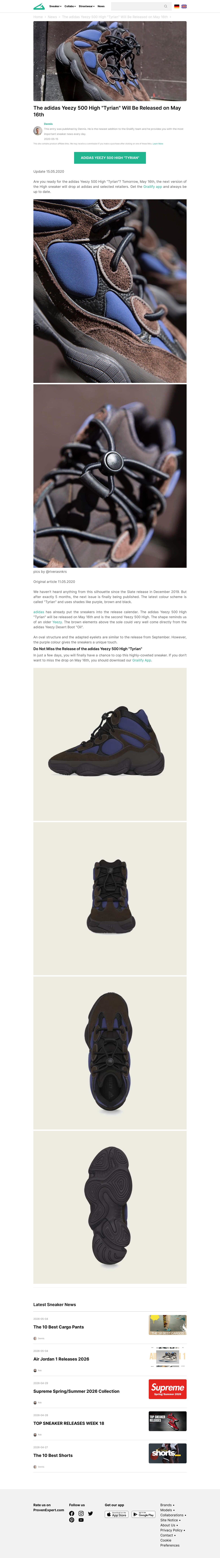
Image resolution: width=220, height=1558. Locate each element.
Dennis (48, 123)
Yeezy (57, 622)
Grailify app (152, 187)
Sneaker (54, 6)
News (101, 6)
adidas (38, 612)
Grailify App (141, 660)
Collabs (69, 6)
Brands (166, 1505)
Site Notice (169, 1520)
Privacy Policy (171, 1530)
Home (38, 17)
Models (166, 1510)
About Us (167, 1525)
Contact (166, 1535)
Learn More (158, 143)
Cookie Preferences (170, 1542)
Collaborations (172, 1515)
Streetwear (86, 6)
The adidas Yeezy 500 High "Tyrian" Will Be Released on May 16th (115, 17)
